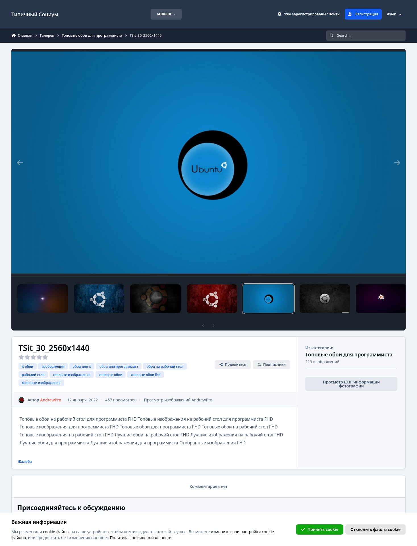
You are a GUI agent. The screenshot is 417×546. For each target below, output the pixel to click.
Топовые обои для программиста (349, 354)
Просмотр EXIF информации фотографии (351, 384)
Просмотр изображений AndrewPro (178, 400)
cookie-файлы (56, 531)
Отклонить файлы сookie (375, 529)
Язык (394, 14)
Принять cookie (319, 529)
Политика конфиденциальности (141, 538)
